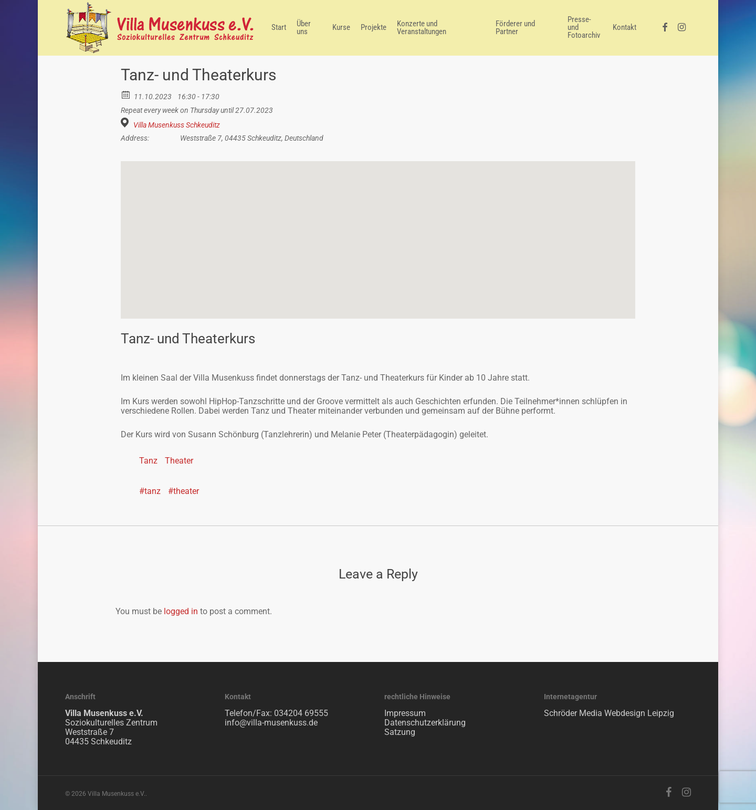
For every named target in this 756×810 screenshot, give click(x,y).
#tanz (150, 491)
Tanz (148, 461)
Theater (179, 461)
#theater (183, 491)
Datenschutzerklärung (425, 723)
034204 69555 (301, 713)
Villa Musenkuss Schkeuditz (176, 125)
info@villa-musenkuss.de (271, 723)
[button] (378, 230)
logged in (181, 611)
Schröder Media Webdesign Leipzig (609, 713)
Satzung (399, 732)
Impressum (405, 713)
